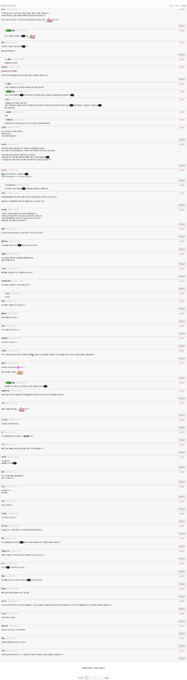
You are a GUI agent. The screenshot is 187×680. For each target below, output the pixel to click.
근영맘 (3, 351)
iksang (3, 613)
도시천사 (4, 420)
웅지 (7, 99)
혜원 (3, 576)
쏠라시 (3, 363)
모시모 (3, 170)
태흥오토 (9, 120)
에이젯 (3, 457)
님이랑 (3, 514)
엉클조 (3, 254)
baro (3, 563)
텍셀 (3, 638)
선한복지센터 (6, 281)
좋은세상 (4, 241)
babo (3, 9)
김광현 (8, 112)
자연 (3, 486)
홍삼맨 (3, 313)
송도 (7, 293)
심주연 (3, 127)
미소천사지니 (11, 185)
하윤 (3, 301)
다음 (106, 678)
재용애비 (4, 338)
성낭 (3, 326)
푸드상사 (4, 526)
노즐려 (8, 59)
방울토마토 (5, 391)
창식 (3, 42)
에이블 (3, 210)
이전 (80, 678)
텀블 (10, 30)
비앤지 (3, 144)
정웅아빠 (4, 626)
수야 (3, 445)
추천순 (177, 6)
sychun (3, 269)
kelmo (3, 193)
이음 (3, 651)
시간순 (171, 6)
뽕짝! (3, 229)
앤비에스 (4, 67)
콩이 (3, 538)
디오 (3, 403)
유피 (3, 501)
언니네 (3, 601)
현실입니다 (5, 551)
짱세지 (3, 589)
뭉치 (3, 472)
